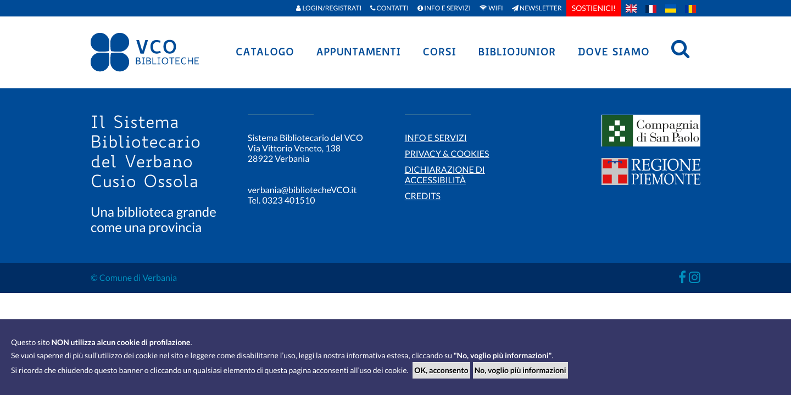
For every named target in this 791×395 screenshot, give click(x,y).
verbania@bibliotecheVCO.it (302, 190)
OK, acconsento (441, 370)
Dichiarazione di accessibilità (445, 175)
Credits (423, 196)
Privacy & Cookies (447, 154)
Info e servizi (436, 138)
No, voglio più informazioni (520, 370)
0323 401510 (289, 200)
